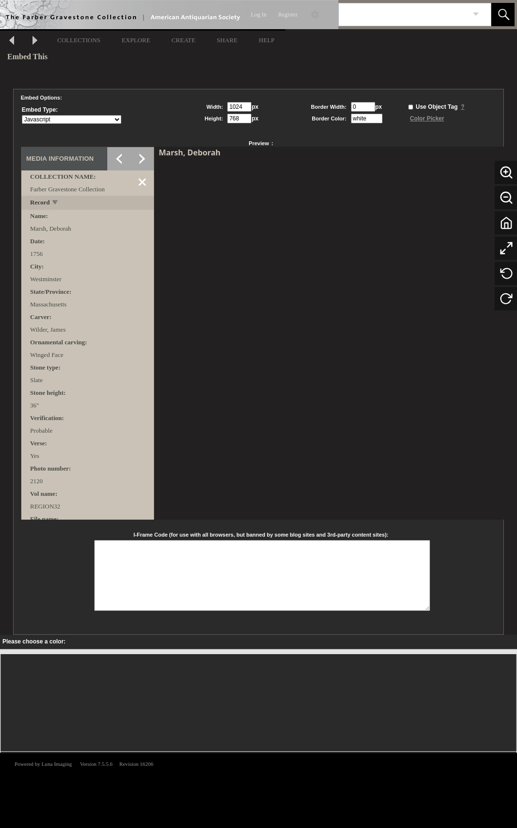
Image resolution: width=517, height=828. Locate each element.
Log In (259, 14)
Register (288, 14)
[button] (503, 14)
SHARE (227, 40)
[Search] (403, 14)
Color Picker (427, 118)
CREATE (183, 40)
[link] (476, 14)
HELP (267, 40)
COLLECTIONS (78, 40)
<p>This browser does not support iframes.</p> (258, 789)
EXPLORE (136, 40)
